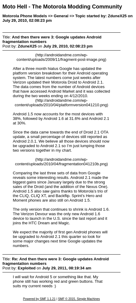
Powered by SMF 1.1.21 (39, 299)
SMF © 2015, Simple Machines (79, 299)
